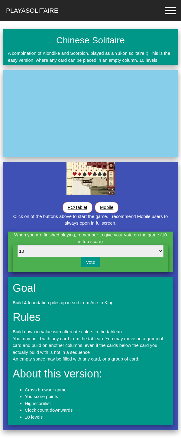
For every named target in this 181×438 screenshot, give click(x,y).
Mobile (106, 207)
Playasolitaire (32, 10)
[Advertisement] (90, 113)
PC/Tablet (77, 207)
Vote (90, 262)
